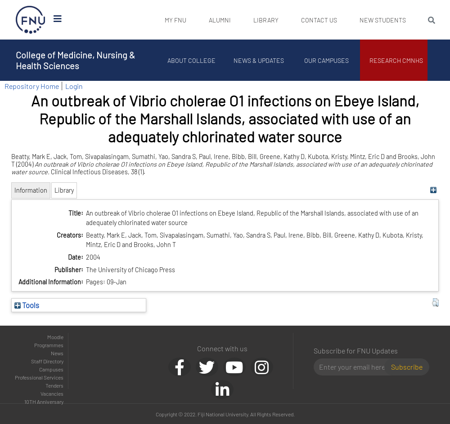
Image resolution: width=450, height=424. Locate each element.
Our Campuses (326, 60)
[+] (433, 190)
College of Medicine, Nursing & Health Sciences (75, 60)
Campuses (51, 369)
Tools (26, 304)
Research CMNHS (396, 60)
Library (266, 20)
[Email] (353, 366)
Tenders (54, 385)
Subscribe (407, 366)
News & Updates (259, 60)
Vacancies (51, 393)
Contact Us (319, 20)
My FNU (175, 20)
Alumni (220, 20)
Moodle (55, 337)
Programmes (48, 345)
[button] (435, 302)
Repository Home (31, 86)
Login (74, 86)
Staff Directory (47, 361)
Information (30, 190)
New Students (383, 20)
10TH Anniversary (43, 401)
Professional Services (39, 377)
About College (191, 60)
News (57, 353)
